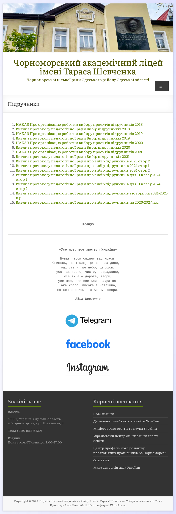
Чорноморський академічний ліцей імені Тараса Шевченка (88, 66)
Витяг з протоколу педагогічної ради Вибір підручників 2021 (72, 156)
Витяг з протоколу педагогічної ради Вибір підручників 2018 (73, 128)
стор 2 (144, 161)
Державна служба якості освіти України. (126, 421)
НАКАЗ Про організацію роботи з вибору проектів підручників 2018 (79, 124)
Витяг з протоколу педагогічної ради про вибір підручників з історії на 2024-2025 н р (92, 195)
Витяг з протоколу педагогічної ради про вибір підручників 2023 (77, 161)
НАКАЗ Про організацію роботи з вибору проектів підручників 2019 (79, 133)
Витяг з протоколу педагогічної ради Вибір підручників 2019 (73, 138)
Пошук (87, 224)
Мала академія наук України (116, 467)
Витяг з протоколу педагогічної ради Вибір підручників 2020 (73, 147)
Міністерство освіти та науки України (125, 428)
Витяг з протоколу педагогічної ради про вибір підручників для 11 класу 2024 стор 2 (88, 186)
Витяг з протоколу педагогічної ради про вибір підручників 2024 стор (82, 170)
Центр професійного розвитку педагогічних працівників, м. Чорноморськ (129, 450)
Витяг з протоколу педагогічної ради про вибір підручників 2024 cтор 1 (82, 165)
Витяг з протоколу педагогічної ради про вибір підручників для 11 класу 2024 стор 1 (88, 177)
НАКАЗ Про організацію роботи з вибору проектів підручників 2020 (79, 142)
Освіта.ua (101, 460)
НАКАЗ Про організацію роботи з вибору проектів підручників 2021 (79, 151)
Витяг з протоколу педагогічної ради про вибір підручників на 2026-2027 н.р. (88, 202)
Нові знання (103, 413)
